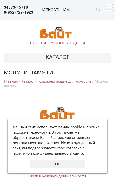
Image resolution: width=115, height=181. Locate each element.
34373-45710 (16, 8)
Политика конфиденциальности (57, 176)
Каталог (28, 81)
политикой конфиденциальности (42, 153)
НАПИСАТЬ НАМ (55, 10)
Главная (11, 81)
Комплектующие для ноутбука (65, 81)
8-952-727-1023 (18, 13)
